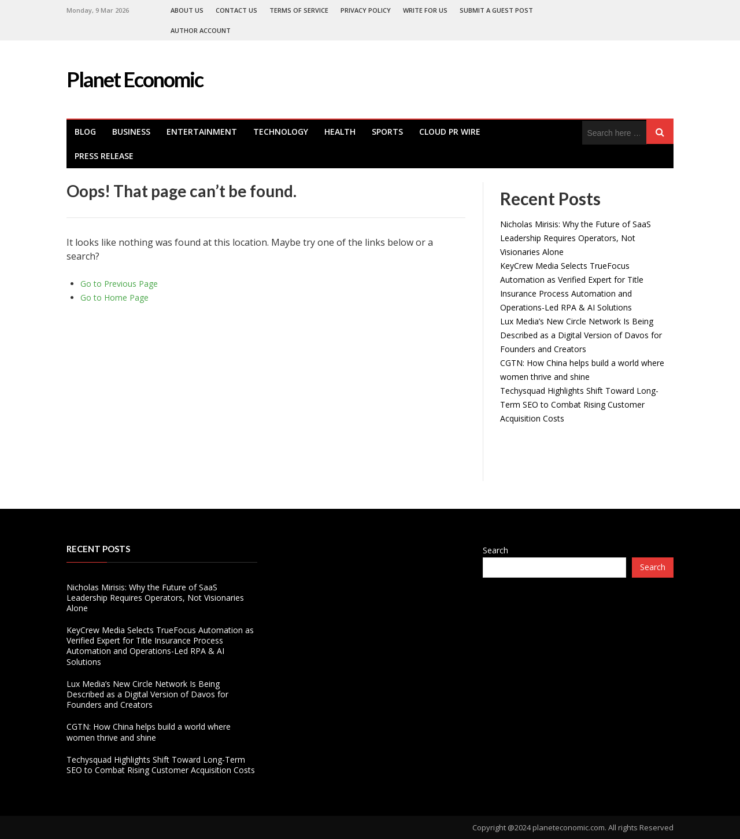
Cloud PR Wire (449, 131)
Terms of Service (298, 10)
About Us (187, 10)
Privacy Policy (366, 10)
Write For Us (425, 10)
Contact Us (236, 10)
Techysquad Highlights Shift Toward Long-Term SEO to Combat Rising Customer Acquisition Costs (579, 404)
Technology (280, 131)
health (340, 131)
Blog (85, 131)
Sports (387, 131)
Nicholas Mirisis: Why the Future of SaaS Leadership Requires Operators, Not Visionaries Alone (575, 238)
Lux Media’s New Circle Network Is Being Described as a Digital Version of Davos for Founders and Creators (581, 335)
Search (495, 550)
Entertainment (201, 131)
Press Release (104, 155)
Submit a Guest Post (496, 10)
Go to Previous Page (119, 283)
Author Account (201, 30)
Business (131, 131)
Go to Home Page (114, 297)
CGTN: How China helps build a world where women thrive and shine (148, 731)
